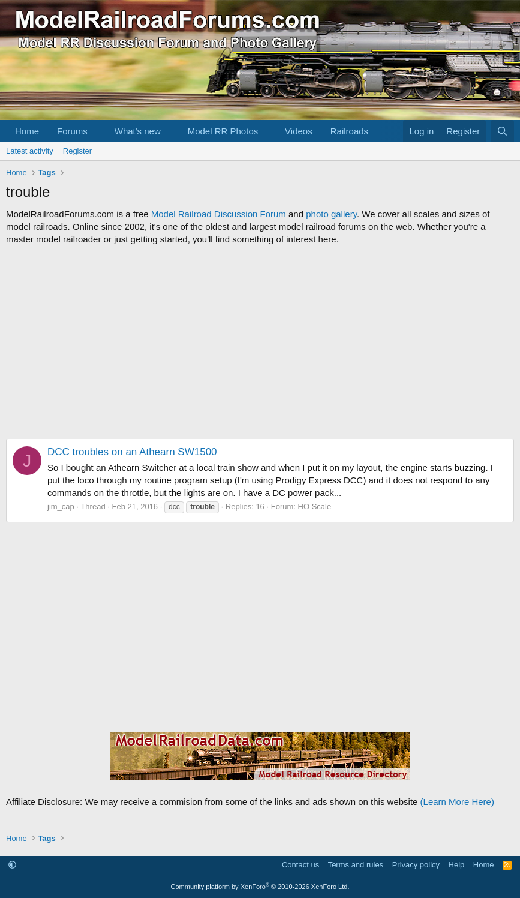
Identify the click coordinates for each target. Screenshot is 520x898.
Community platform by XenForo (260, 886)
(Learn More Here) (457, 802)
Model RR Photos (223, 131)
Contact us (300, 864)
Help (457, 864)
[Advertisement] (260, 342)
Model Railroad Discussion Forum (218, 214)
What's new (138, 131)
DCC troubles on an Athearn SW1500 (132, 452)
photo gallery (331, 214)
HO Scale (315, 506)
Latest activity (29, 150)
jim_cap (60, 506)
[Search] (502, 131)
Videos (298, 131)
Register (77, 150)
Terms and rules (355, 864)
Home (27, 131)
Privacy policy (416, 864)
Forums (72, 131)
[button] (97, 131)
